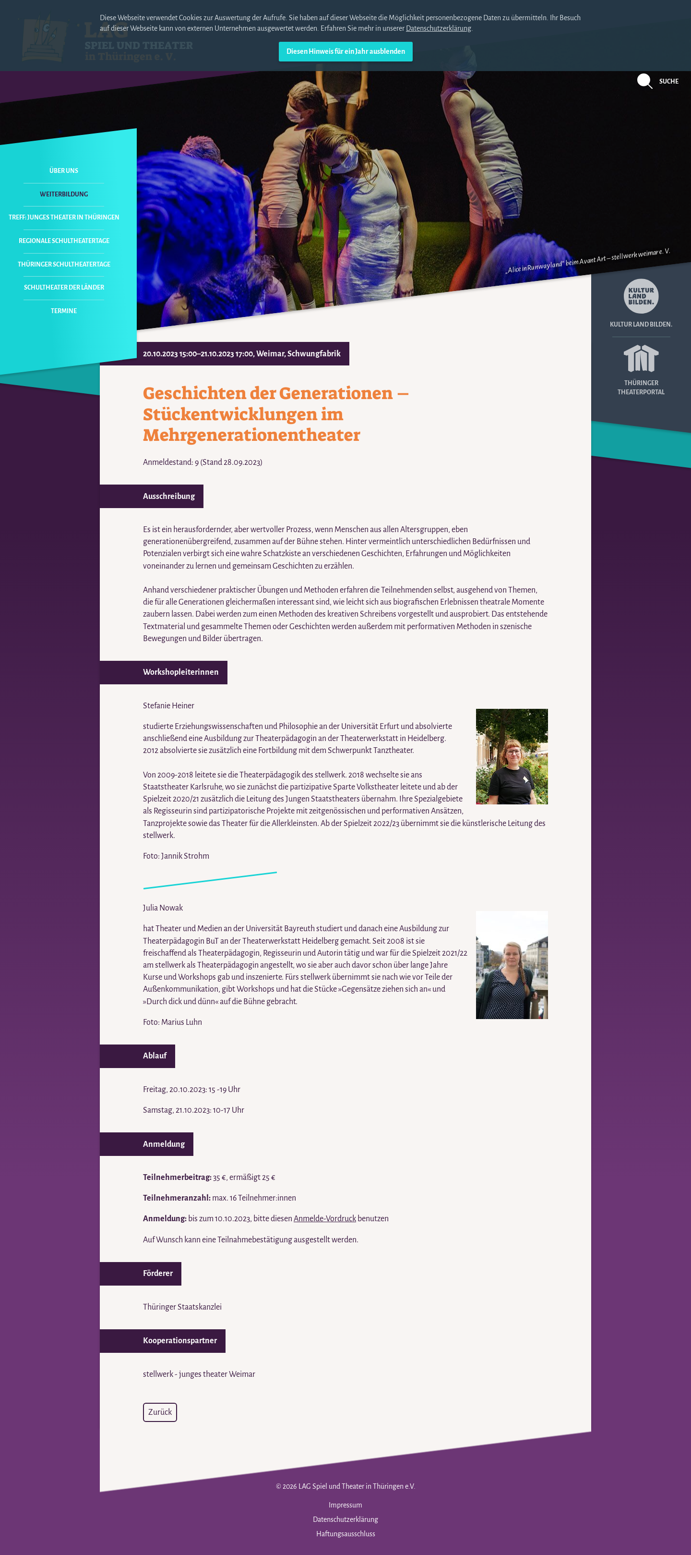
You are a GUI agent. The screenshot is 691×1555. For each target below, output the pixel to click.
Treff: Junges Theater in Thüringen (64, 217)
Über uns (63, 171)
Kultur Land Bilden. (641, 303)
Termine (64, 311)
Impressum (345, 1505)
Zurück (160, 1412)
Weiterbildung (64, 194)
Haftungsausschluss (345, 1534)
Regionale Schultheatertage (64, 241)
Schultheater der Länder (64, 287)
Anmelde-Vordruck (325, 1219)
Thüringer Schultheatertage (64, 264)
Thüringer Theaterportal (641, 366)
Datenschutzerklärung (438, 28)
